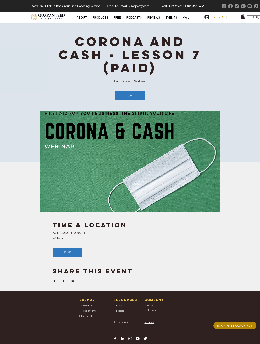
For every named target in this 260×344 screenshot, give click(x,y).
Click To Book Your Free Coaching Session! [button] (73, 6)
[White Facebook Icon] (115, 338)
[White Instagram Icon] (130, 338)
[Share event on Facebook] (54, 281)
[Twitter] (237, 6)
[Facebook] (230, 6)
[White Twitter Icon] (145, 338)
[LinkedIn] (243, 6)
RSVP (130, 95)
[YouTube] (249, 6)
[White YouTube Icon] (137, 338)
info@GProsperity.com (134, 6)
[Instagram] (224, 6)
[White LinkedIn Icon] (122, 338)
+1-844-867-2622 (193, 6)
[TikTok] (256, 6)
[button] (82, 17)
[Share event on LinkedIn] (72, 281)
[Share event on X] (63, 281)
